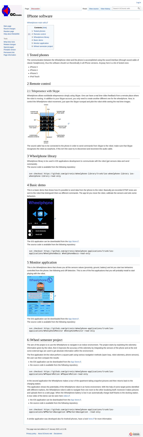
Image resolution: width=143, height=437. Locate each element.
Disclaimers (58, 434)
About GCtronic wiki (45, 434)
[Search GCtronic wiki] (126, 8)
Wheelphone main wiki (36, 23)
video (65, 396)
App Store (72, 241)
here (90, 419)
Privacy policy (31, 434)
